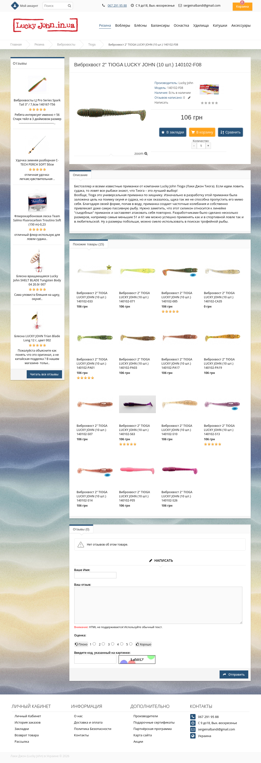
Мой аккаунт (29, 6)
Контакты (81, 735)
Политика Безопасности (92, 729)
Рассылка (22, 741)
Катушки (220, 26)
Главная (16, 44)
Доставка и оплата (88, 722)
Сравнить (232, 132)
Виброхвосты (66, 44)
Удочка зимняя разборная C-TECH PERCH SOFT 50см (37, 162)
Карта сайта (143, 735)
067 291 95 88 (117, 5)
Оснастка (181, 26)
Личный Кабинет (28, 716)
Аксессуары (240, 25)
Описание (80, 175)
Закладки (22, 729)
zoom (140, 153)
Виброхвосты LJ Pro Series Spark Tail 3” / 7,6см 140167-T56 (37, 102)
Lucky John (185, 83)
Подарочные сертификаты (154, 722)
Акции (138, 741)
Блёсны (140, 26)
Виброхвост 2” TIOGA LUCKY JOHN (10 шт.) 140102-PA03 (134, 363)
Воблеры (122, 26)
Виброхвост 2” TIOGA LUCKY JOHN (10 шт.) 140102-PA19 (219, 363)
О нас (78, 716)
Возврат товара (27, 735)
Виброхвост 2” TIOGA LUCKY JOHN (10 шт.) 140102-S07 (92, 430)
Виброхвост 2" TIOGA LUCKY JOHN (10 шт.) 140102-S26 (177, 496)
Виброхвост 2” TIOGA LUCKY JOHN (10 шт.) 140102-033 (92, 297)
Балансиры (160, 26)
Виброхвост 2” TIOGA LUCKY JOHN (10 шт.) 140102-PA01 (92, 363)
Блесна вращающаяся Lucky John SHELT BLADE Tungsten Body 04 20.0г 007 (37, 280)
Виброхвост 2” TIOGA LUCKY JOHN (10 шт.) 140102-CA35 (219, 297)
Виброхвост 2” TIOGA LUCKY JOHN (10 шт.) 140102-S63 (134, 430)
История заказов (28, 722)
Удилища (201, 26)
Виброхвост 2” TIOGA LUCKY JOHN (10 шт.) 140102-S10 (177, 430)
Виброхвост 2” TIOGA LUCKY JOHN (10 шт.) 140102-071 (134, 297)
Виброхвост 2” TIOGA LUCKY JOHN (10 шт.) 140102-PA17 (177, 363)
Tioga (92, 44)
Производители (146, 716)
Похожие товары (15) (88, 244)
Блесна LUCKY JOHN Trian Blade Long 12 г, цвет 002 (37, 338)
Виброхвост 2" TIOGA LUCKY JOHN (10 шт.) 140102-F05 (134, 496)
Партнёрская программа (153, 729)
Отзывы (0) (81, 529)
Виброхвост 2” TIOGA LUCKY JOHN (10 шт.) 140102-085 (177, 297)
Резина (105, 26)
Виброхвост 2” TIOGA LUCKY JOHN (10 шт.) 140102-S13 (219, 430)
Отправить (234, 674)
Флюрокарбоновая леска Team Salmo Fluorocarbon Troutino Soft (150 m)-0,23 (37, 220)
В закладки (175, 132)
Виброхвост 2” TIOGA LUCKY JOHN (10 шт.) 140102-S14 (92, 496)
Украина (204, 736)
